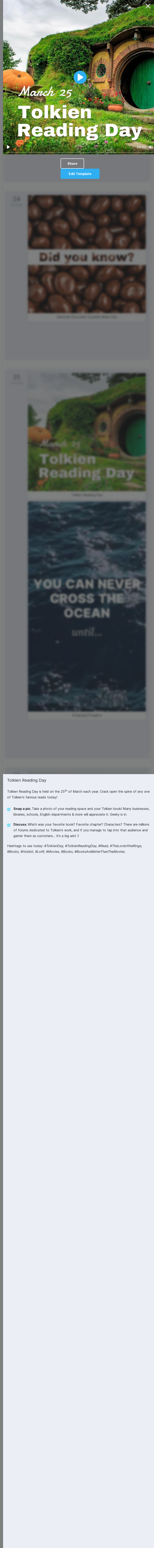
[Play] (8, 147)
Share (72, 163)
